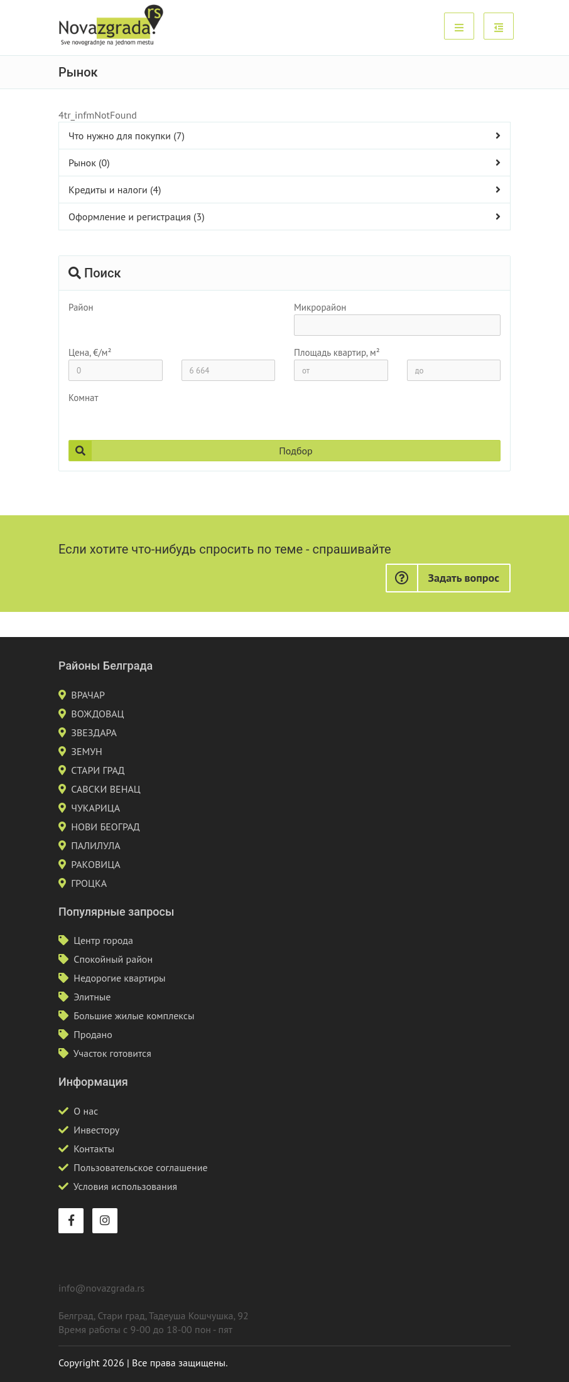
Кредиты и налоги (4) (114, 189)
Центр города (103, 940)
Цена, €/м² (89, 352)
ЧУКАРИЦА (95, 807)
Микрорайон (320, 307)
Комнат (83, 398)
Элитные (92, 996)
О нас (85, 1111)
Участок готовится (112, 1053)
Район (81, 307)
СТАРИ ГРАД (97, 770)
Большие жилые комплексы (133, 1015)
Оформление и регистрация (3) (136, 216)
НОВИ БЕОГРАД (105, 826)
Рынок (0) (89, 162)
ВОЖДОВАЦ (97, 713)
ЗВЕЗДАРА (94, 732)
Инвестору (96, 1129)
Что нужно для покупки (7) (126, 135)
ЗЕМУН (86, 751)
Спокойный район (113, 959)
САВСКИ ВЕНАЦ (105, 789)
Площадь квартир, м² (337, 352)
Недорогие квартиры (119, 978)
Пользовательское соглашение (140, 1167)
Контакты (93, 1148)
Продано (92, 1034)
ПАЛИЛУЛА (95, 845)
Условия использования (125, 1186)
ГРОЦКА (89, 883)
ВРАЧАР (88, 694)
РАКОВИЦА (95, 864)
